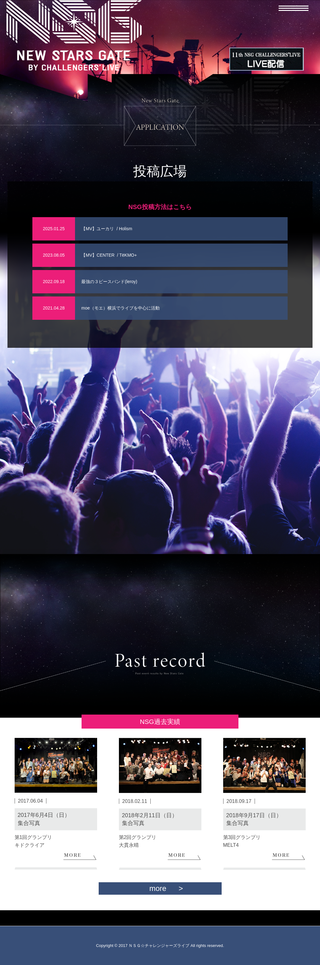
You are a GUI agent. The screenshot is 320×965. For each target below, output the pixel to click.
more (158, 888)
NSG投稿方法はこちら (159, 206)
